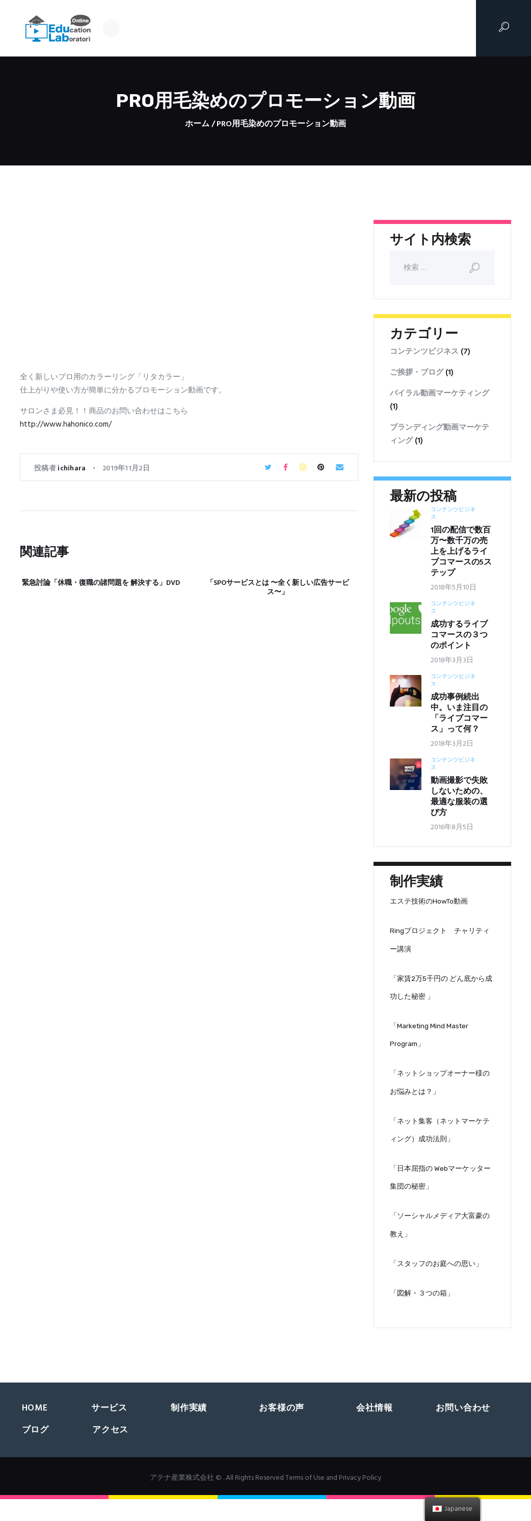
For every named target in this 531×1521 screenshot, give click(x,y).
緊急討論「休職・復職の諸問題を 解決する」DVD (101, 583)
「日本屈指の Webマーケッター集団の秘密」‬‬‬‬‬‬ (440, 1193)
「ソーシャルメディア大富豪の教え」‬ (440, 1243)
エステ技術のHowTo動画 (429, 902)
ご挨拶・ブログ (416, 373)
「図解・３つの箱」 (422, 1315)
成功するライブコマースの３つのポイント (459, 635)
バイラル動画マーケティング (439, 393)
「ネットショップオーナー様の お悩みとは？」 (440, 1093)
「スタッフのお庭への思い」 (436, 1284)
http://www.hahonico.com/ (66, 424)
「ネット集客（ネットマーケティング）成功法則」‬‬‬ (440, 1143)
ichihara (73, 468)
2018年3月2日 (452, 744)
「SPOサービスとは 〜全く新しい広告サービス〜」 (277, 588)
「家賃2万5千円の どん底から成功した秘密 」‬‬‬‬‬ (441, 992)
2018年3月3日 (452, 660)
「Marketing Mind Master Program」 (429, 1043)
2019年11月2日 (126, 468)
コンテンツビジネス (424, 352)
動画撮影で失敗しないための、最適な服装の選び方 (459, 797)
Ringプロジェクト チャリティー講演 (440, 942)
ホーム (197, 124)
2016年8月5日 (452, 827)
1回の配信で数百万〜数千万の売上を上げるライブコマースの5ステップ (461, 552)
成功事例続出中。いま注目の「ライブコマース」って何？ (459, 713)
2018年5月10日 (453, 588)
